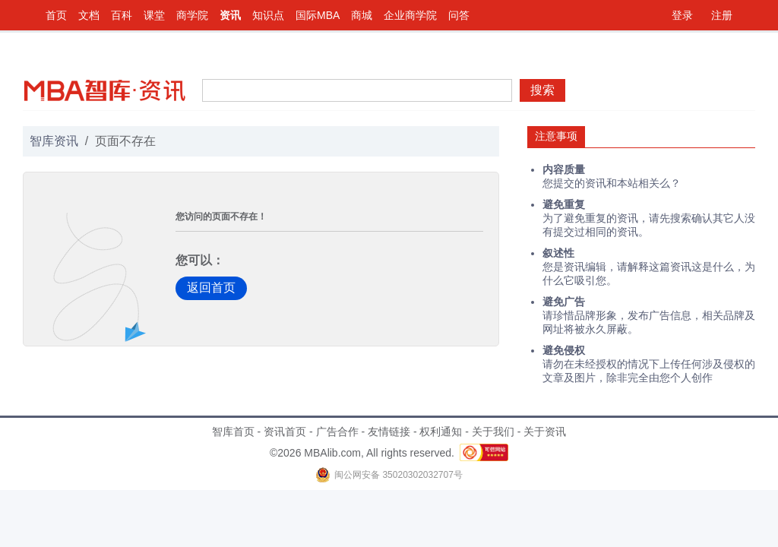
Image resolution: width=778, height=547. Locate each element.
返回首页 (211, 287)
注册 (721, 15)
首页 (56, 15)
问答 (459, 15)
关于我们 (493, 431)
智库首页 (233, 431)
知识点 (268, 15)
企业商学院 (410, 15)
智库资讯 (54, 140)
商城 (361, 15)
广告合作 (337, 431)
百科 (121, 15)
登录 (682, 15)
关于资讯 (544, 431)
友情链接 (389, 431)
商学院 (192, 15)
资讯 (230, 15)
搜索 (542, 90)
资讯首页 (285, 431)
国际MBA (318, 15)
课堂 (154, 15)
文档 (89, 15)
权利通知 (440, 431)
